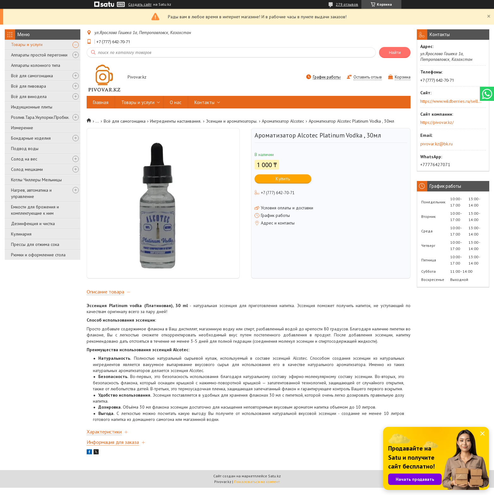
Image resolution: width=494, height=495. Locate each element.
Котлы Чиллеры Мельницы (36, 180)
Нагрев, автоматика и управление (31, 193)
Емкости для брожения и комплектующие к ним (35, 210)
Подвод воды (24, 148)
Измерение (22, 128)
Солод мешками (27, 169)
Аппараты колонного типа (35, 65)
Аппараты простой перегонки (39, 55)
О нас (175, 102)
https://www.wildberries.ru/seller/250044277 (451, 101)
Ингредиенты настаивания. (175, 121)
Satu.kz (274, 483)
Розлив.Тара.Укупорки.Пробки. (40, 117)
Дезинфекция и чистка (33, 223)
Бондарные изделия (31, 138)
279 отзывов (347, 4)
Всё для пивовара (28, 86)
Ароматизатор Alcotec (283, 121)
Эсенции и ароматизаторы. (231, 121)
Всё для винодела (29, 96)
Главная (100, 102)
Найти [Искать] (395, 52)
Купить (283, 179)
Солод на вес (24, 159)
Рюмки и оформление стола (38, 255)
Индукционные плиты (31, 107)
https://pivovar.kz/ (437, 122)
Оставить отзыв (367, 77)
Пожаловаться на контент (257, 488)
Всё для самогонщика (32, 76)
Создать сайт (140, 4)
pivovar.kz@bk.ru (436, 144)
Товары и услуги (27, 44)
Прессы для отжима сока (35, 244)
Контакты (204, 102)
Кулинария (21, 234)
